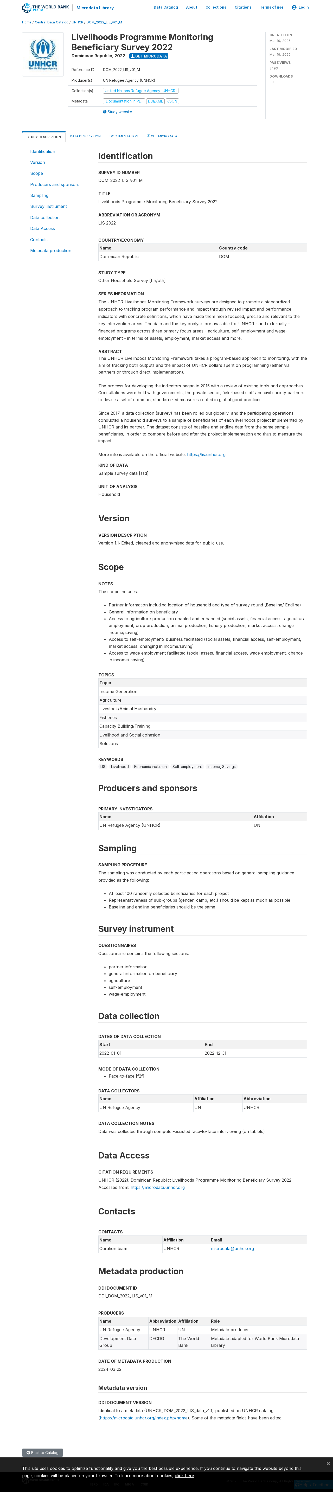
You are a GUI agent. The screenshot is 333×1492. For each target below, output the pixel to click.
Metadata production (50, 250)
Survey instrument (48, 206)
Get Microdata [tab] (162, 135)
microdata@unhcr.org (232, 1248)
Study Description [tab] (44, 136)
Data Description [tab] (85, 136)
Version (37, 162)
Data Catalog (166, 7)
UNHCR (77, 22)
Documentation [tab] (124, 136)
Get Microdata (149, 55)
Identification (42, 150)
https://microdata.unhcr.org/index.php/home (144, 1417)
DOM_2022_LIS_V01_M (104, 22)
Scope (36, 173)
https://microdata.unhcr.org (158, 1186)
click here (184, 1475)
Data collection (45, 217)
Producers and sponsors (54, 184)
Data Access (42, 228)
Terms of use (272, 7)
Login (300, 7)
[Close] (328, 1463)
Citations (243, 7)
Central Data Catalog (51, 22)
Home (26, 22)
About (191, 7)
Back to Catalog (43, 1452)
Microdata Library (95, 7)
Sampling (39, 195)
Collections (216, 7)
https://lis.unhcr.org (206, 454)
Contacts (39, 239)
